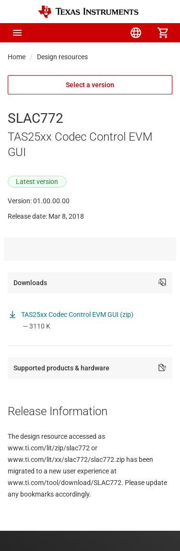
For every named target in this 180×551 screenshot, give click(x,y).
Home (16, 57)
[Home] (88, 11)
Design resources (62, 57)
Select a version (90, 85)
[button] (17, 32)
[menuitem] (82, 32)
